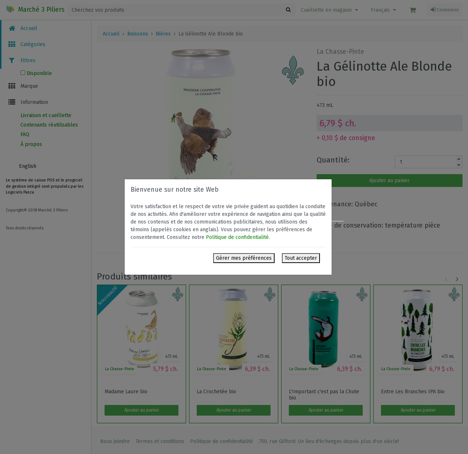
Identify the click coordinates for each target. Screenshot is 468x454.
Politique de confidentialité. (238, 237)
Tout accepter (301, 258)
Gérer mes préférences (244, 258)
